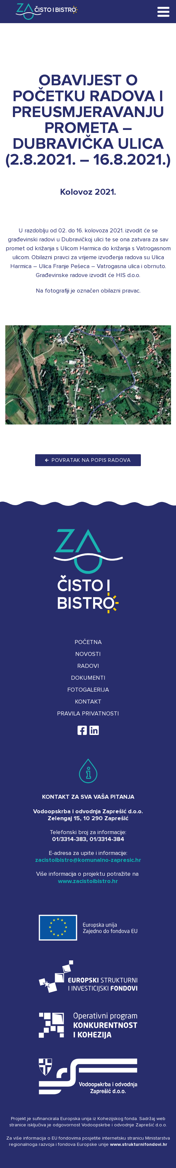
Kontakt (88, 702)
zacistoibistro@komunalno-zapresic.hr (88, 860)
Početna (88, 642)
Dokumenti (88, 678)
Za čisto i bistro (42, 11)
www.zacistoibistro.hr (88, 881)
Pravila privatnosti (88, 714)
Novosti (88, 654)
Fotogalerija (88, 690)
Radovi (88, 666)
